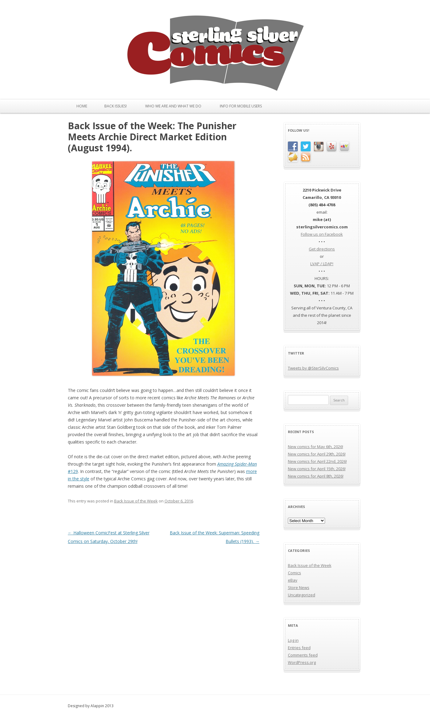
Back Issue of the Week (136, 501)
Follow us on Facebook (322, 234)
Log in (293, 640)
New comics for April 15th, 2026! (317, 468)
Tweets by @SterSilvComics (313, 368)
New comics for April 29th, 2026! (317, 454)
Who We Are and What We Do (173, 106)
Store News (298, 587)
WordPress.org (302, 662)
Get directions (322, 249)
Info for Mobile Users (241, 106)
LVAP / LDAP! (321, 263)
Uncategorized (301, 595)
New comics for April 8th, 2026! (315, 476)
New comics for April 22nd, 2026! (317, 461)
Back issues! (115, 106)
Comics (294, 573)
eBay (292, 580)
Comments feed (303, 655)
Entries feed (299, 647)
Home (81, 106)
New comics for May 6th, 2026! (315, 446)
